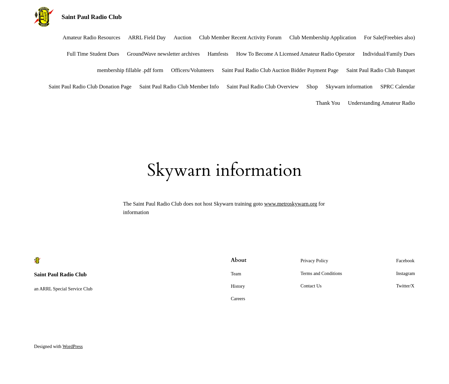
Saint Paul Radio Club (92, 16)
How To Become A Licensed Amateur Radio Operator (295, 54)
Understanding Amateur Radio (381, 103)
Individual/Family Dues (389, 54)
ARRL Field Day (147, 37)
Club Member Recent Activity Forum (240, 37)
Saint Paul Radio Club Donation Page (90, 86)
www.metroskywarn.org (290, 204)
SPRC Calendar (397, 86)
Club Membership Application (322, 37)
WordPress (73, 346)
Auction (182, 37)
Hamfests (217, 54)
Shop (312, 86)
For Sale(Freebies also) (389, 37)
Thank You (328, 103)
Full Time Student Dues (93, 54)
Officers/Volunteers (192, 70)
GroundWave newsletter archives (163, 54)
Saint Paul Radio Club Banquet (380, 70)
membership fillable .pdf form (130, 70)
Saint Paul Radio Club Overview (263, 86)
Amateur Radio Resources (91, 37)
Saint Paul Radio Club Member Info (179, 86)
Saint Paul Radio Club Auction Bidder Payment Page (280, 70)
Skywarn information (349, 86)
